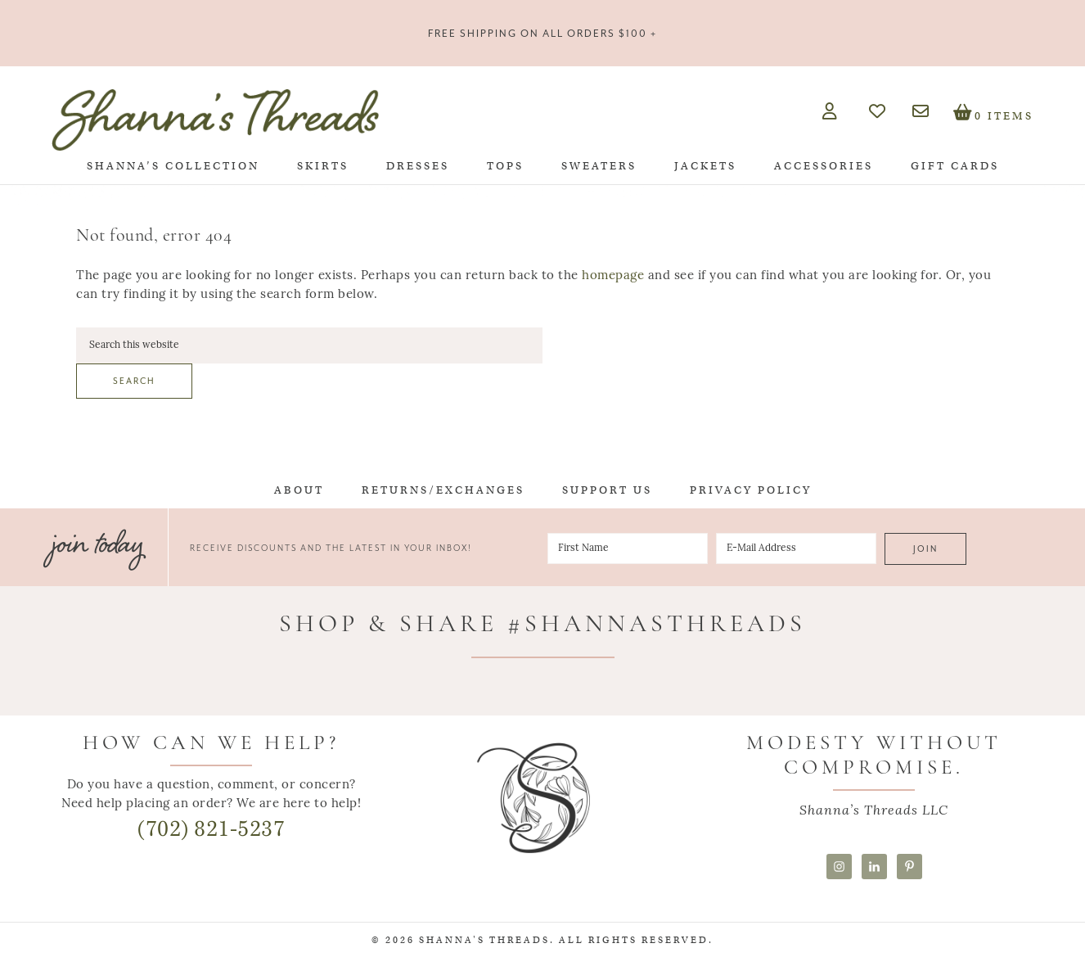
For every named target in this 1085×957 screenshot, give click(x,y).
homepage (613, 276)
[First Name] (627, 548)
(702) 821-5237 (211, 828)
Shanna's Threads (215, 119)
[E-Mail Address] (796, 548)
